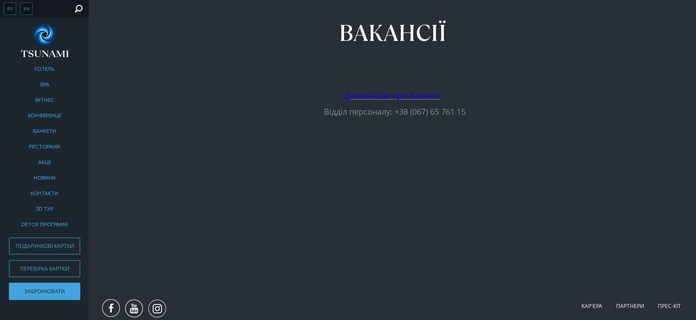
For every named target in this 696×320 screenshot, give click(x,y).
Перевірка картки (44, 268)
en (27, 8)
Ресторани (44, 147)
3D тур (44, 209)
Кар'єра (591, 306)
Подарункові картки (45, 246)
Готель (44, 69)
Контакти (44, 193)
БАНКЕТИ (44, 131)
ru (10, 8)
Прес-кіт (669, 306)
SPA (44, 85)
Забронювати (44, 291)
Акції (44, 162)
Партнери (630, 306)
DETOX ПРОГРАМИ (44, 225)
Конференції (44, 116)
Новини (44, 178)
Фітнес (44, 100)
